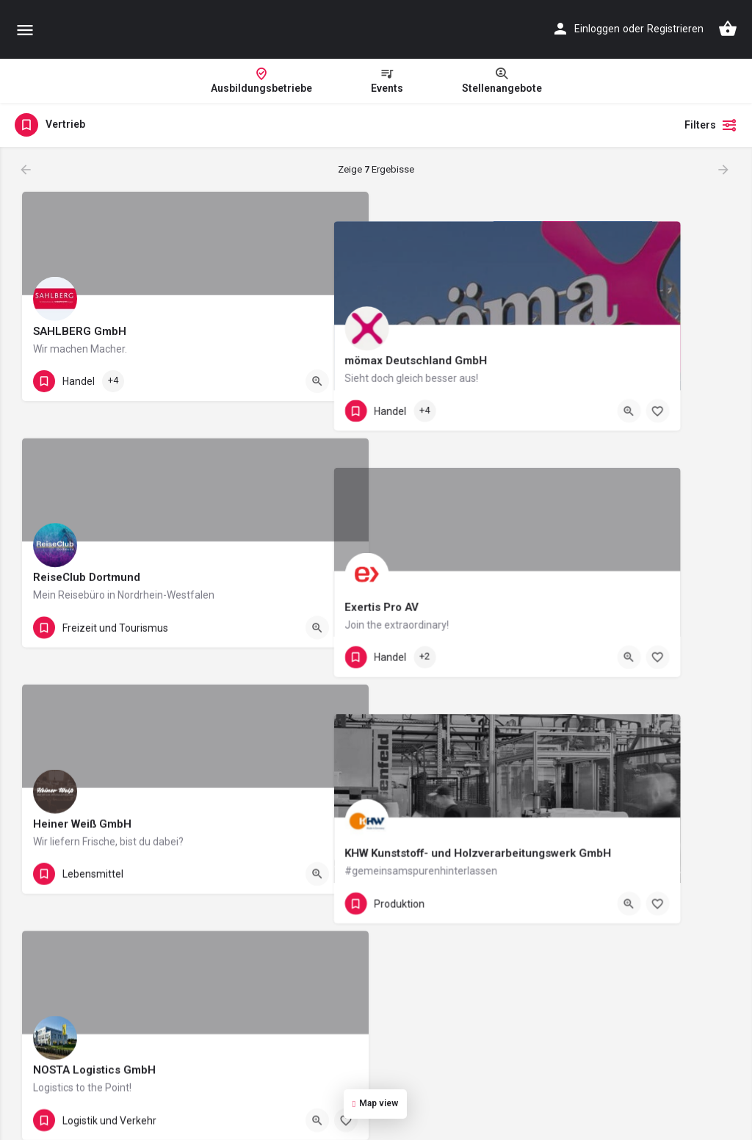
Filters (710, 125)
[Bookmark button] (346, 381)
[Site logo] (158, 29)
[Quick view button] (317, 381)
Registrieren (675, 29)
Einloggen (597, 29)
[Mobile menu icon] (25, 29)
